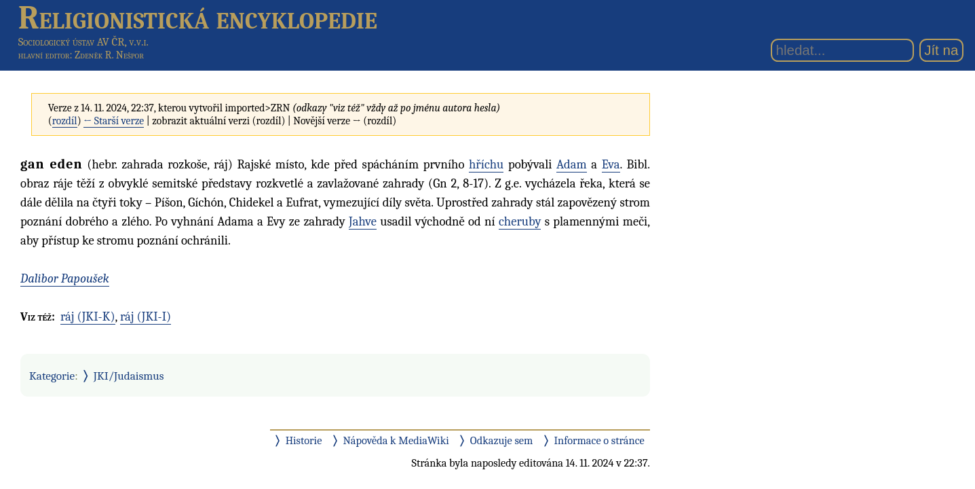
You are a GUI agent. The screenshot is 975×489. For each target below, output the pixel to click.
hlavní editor (44, 55)
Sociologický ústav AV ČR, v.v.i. (83, 41)
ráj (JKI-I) (145, 316)
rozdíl (64, 121)
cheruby (520, 221)
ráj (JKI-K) (87, 316)
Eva (611, 164)
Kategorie (52, 375)
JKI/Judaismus (129, 375)
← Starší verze (113, 121)
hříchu (486, 164)
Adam (571, 164)
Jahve (363, 221)
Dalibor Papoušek (64, 278)
